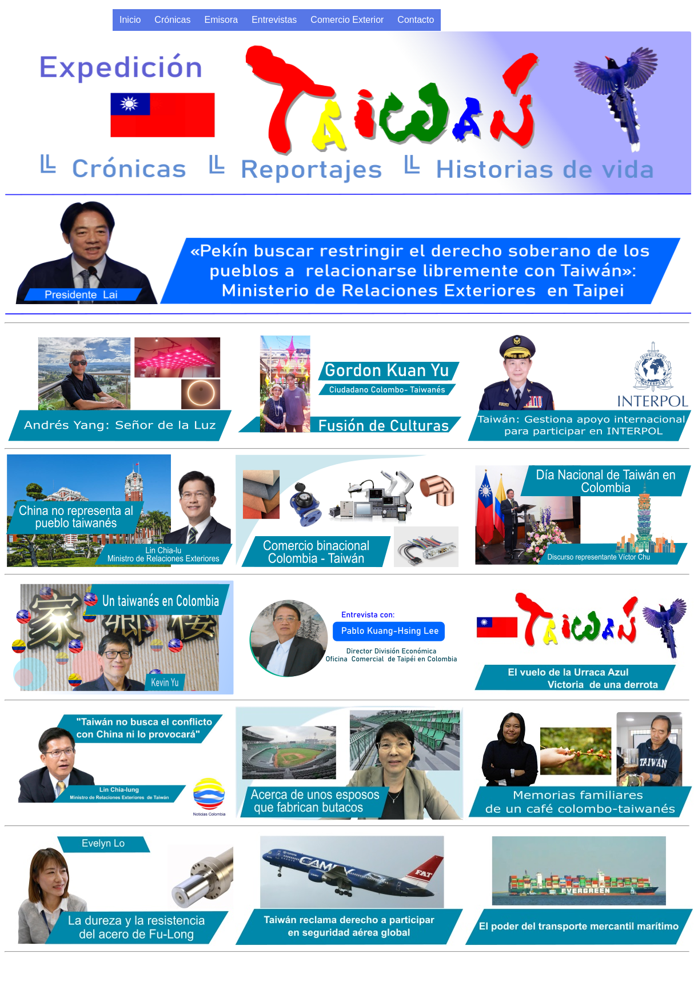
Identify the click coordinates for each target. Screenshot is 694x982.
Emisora (221, 20)
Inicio (130, 20)
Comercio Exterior (347, 20)
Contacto (415, 20)
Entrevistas (274, 20)
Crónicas (172, 20)
